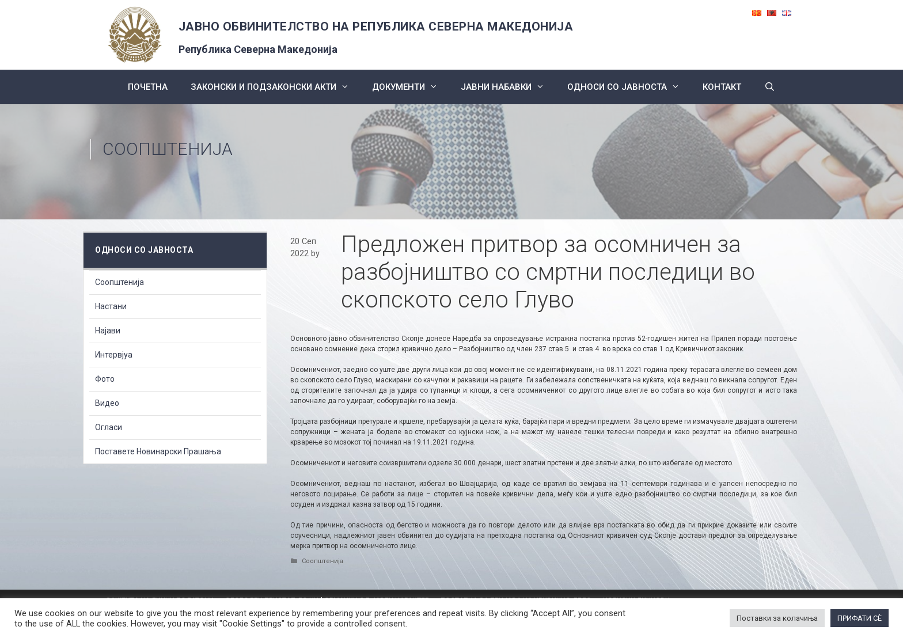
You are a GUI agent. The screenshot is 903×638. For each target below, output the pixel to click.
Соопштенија (168, 149)
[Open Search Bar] (770, 87)
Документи (410, 87)
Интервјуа (113, 354)
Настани (111, 306)
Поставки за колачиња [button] (777, 618)
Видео (107, 403)
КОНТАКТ (722, 87)
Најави (107, 330)
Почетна (148, 87)
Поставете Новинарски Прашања (158, 451)
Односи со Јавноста (629, 87)
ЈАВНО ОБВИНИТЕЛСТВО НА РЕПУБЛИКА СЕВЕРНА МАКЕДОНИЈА (376, 26)
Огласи (108, 427)
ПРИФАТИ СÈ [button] (859, 618)
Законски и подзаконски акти (276, 87)
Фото (105, 378)
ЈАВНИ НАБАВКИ (508, 87)
